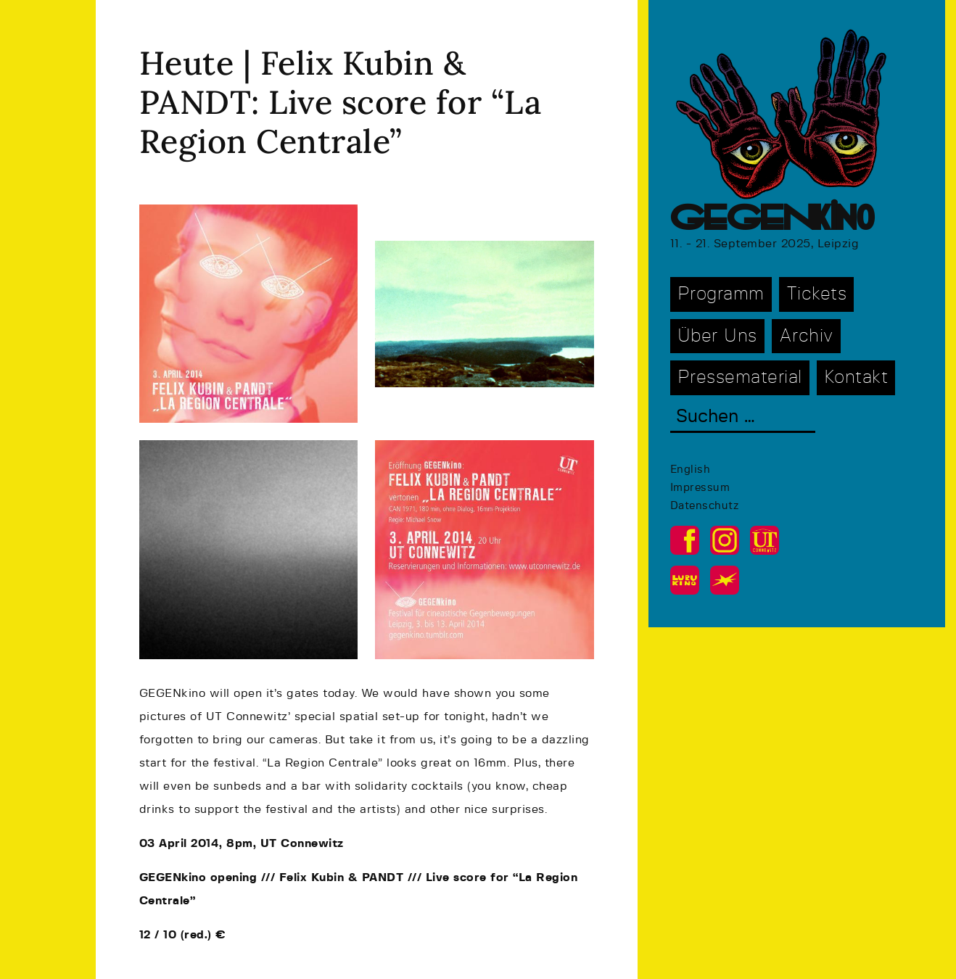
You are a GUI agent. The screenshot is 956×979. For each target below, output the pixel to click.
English (690, 469)
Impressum (700, 487)
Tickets (816, 294)
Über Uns (717, 336)
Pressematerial (739, 377)
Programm (721, 294)
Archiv (806, 336)
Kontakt (856, 377)
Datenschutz (704, 505)
